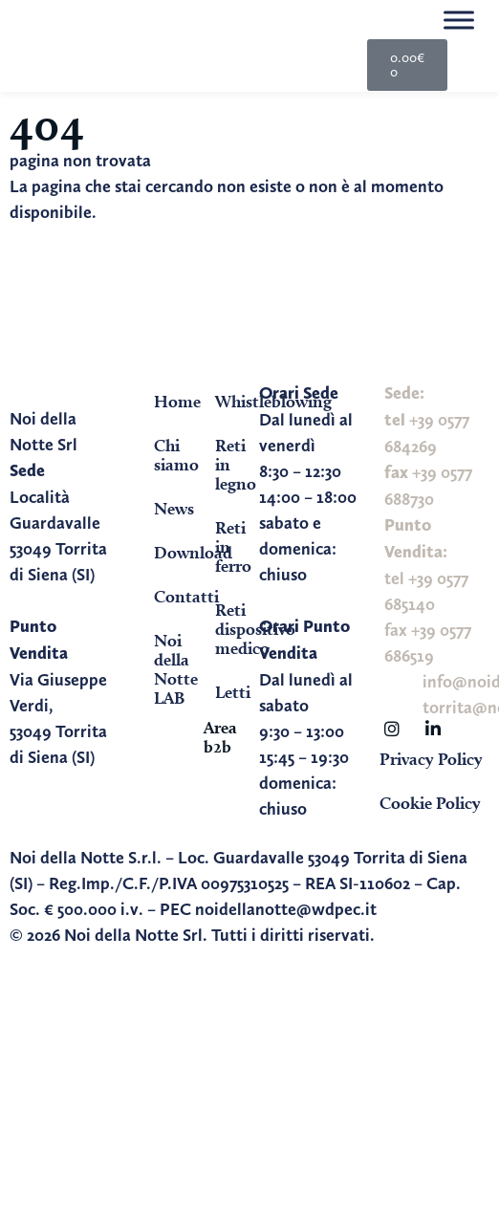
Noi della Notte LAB (166, 669)
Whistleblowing (227, 401)
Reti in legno (227, 464)
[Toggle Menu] (459, 20)
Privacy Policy (431, 759)
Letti (227, 692)
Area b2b (220, 736)
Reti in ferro (227, 546)
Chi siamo (166, 454)
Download (166, 552)
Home (166, 401)
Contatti (166, 596)
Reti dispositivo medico (227, 629)
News (166, 508)
